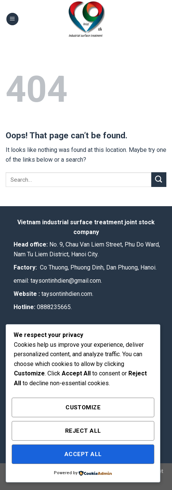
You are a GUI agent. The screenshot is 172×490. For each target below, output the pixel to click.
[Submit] (158, 179)
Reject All (83, 430)
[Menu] (12, 19)
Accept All (83, 454)
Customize (82, 407)
